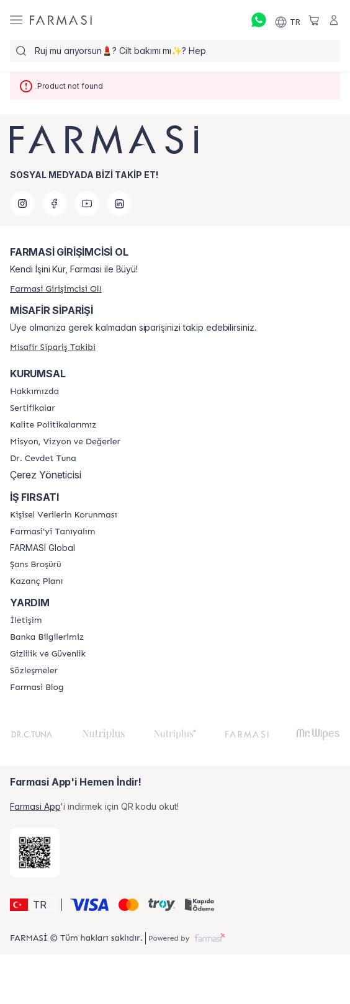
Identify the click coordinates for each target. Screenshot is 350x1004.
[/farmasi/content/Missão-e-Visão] (65, 442)
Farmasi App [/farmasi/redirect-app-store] (35, 806)
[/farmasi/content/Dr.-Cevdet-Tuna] (43, 459)
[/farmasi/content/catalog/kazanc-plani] (36, 581)
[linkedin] (119, 203)
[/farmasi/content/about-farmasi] (52, 532)
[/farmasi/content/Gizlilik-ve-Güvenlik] (48, 654)
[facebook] (54, 203)
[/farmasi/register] (56, 289)
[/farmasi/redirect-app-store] (35, 852)
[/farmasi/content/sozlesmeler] (34, 671)
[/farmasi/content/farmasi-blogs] (36, 687)
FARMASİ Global (42, 548)
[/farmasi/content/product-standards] (32, 408)
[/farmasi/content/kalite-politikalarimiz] (53, 425)
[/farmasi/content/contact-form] (26, 620)
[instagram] (22, 203)
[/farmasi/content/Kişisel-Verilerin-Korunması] (63, 515)
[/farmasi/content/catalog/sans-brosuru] (35, 565)
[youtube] (86, 203)
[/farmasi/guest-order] (53, 347)
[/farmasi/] (61, 20)
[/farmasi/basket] (314, 20)
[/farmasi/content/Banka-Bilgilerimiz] (47, 637)
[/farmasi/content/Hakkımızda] (34, 392)
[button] (34, 904)
